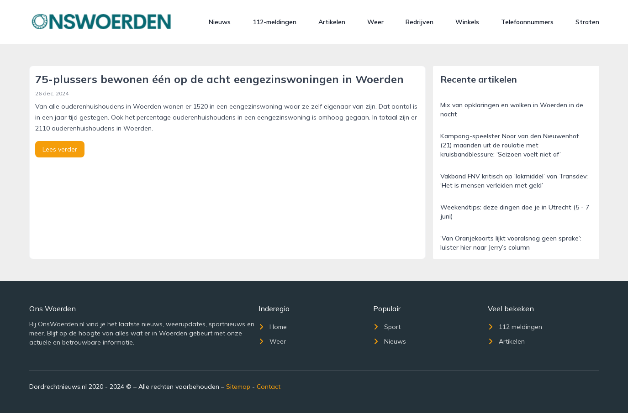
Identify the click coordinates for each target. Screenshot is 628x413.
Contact (268, 386)
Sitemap (238, 386)
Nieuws (220, 22)
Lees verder (59, 149)
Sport (387, 327)
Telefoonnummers (527, 22)
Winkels (467, 22)
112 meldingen (515, 327)
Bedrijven (419, 22)
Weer (375, 22)
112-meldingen (274, 22)
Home (273, 327)
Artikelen (331, 22)
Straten (587, 22)
